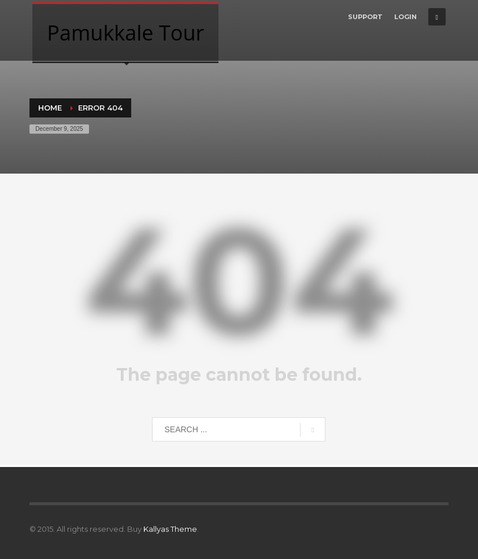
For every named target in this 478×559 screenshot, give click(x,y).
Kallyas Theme (170, 529)
